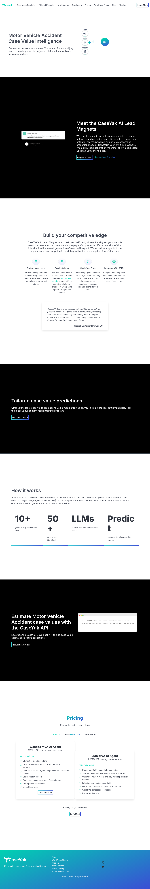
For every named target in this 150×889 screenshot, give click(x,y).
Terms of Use (58, 866)
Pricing (88, 5)
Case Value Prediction (26, 5)
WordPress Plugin (101, 5)
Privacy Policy (58, 868)
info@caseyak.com (60, 871)
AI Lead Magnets (46, 5)
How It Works (63, 5)
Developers (77, 5)
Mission (122, 5)
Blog (114, 5)
